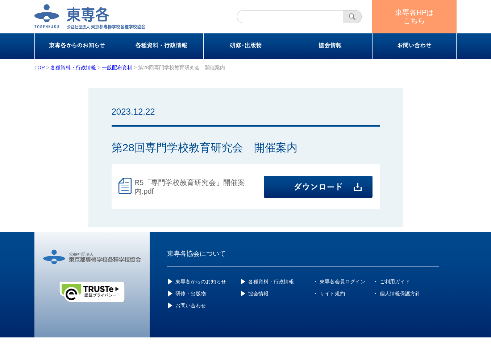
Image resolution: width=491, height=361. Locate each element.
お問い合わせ (190, 305)
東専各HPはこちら (414, 16)
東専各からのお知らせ (200, 281)
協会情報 (258, 293)
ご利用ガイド (395, 281)
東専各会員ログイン (342, 281)
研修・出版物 (190, 293)
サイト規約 (332, 293)
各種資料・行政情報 (271, 281)
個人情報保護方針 (400, 293)
